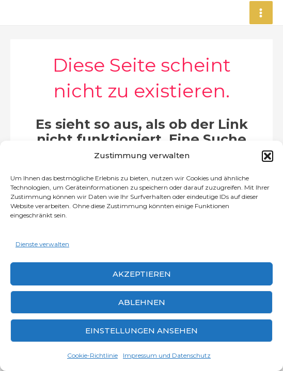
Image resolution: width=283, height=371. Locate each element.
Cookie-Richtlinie (92, 355)
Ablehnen (141, 302)
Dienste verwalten (42, 244)
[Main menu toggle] (261, 13)
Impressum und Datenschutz (167, 355)
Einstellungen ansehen (141, 330)
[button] (267, 156)
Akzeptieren (142, 274)
